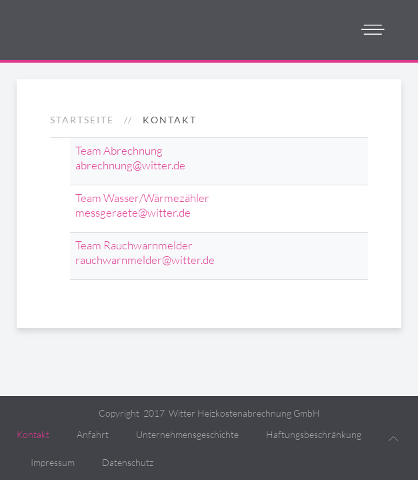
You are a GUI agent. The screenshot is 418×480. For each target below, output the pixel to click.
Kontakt (33, 434)
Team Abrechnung (119, 150)
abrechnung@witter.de (130, 165)
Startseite (82, 119)
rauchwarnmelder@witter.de (145, 260)
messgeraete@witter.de (133, 212)
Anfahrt (93, 434)
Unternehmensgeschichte (187, 434)
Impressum (53, 462)
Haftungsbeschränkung (313, 434)
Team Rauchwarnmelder (134, 245)
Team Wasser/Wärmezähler (142, 198)
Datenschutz (127, 462)
